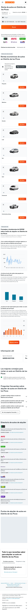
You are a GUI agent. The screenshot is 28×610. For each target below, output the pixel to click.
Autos (12, 583)
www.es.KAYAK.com (5, 583)
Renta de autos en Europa (20, 583)
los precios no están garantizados (13, 598)
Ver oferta (22, 87)
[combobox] (6, 13)
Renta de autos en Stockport (10, 572)
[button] (2, 2)
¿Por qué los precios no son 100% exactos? (14, 608)
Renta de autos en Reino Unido (13, 584)
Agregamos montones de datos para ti (14, 605)
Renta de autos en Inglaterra (13, 585)
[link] (14, 342)
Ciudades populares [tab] (8, 561)
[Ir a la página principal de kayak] (9, 2)
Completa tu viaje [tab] (20, 561)
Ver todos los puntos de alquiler (16, 432)
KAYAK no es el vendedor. (14, 603)
